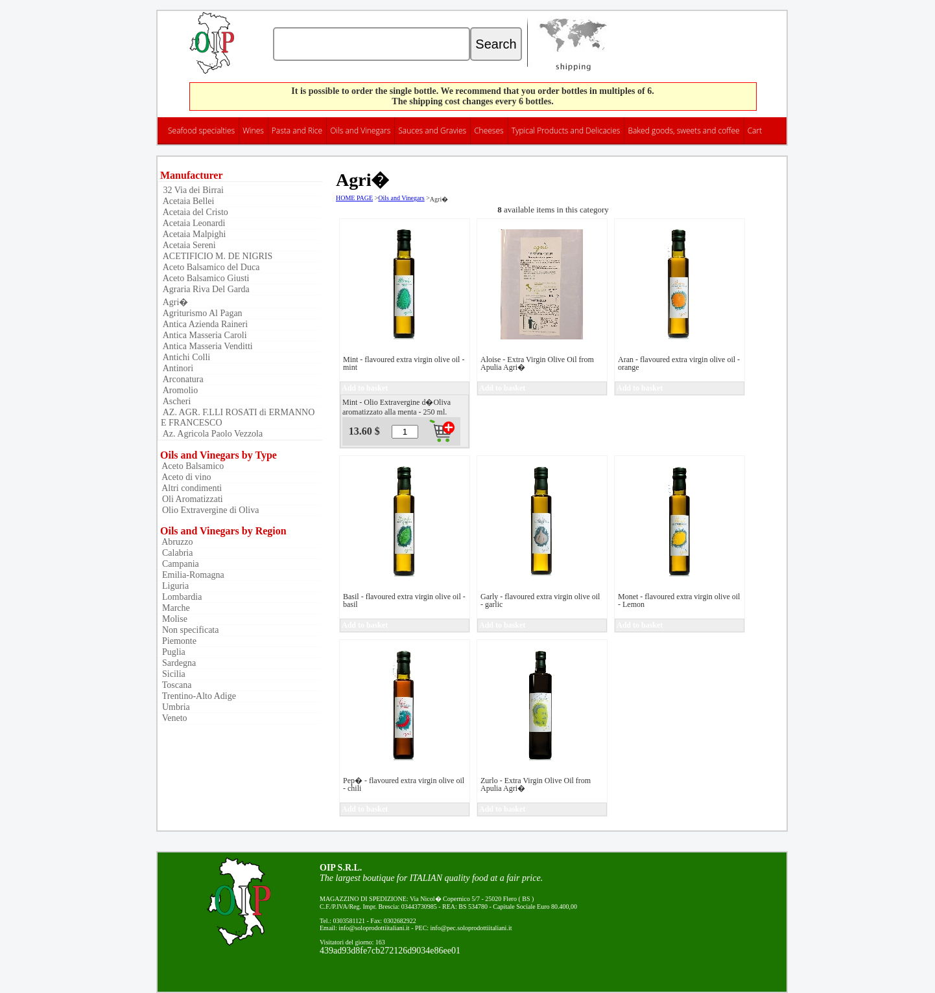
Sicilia (171, 674)
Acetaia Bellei (187, 201)
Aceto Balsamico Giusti (205, 278)
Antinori (177, 368)
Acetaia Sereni (188, 245)
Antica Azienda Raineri (204, 324)
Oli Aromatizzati (190, 499)
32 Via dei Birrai (192, 190)
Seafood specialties (201, 130)
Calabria (175, 553)
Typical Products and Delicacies (566, 130)
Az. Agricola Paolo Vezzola (212, 434)
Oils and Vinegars (360, 130)
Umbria (174, 707)
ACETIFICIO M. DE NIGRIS (216, 256)
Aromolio (179, 390)
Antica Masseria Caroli (204, 335)
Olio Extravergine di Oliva (208, 510)
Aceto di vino (184, 477)
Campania (178, 564)
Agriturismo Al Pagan (202, 313)
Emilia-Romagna (191, 575)
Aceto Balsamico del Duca (210, 267)
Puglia (171, 652)
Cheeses (489, 130)
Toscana (174, 685)
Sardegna (177, 663)
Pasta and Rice (297, 130)
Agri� (174, 302)
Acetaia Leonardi (193, 223)
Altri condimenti (190, 488)
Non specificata (188, 630)
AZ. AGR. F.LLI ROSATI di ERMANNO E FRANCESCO (237, 417)
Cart (755, 130)
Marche (174, 608)
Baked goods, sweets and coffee (683, 130)
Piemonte (177, 641)
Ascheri (176, 401)
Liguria (173, 586)
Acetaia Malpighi (193, 234)
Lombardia (180, 597)
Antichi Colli (185, 357)
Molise (172, 619)
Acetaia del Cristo (194, 212)
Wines (253, 130)
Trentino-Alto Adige (197, 696)
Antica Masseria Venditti (207, 346)
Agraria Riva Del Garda (205, 289)
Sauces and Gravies (432, 130)
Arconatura (182, 379)
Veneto (172, 718)
